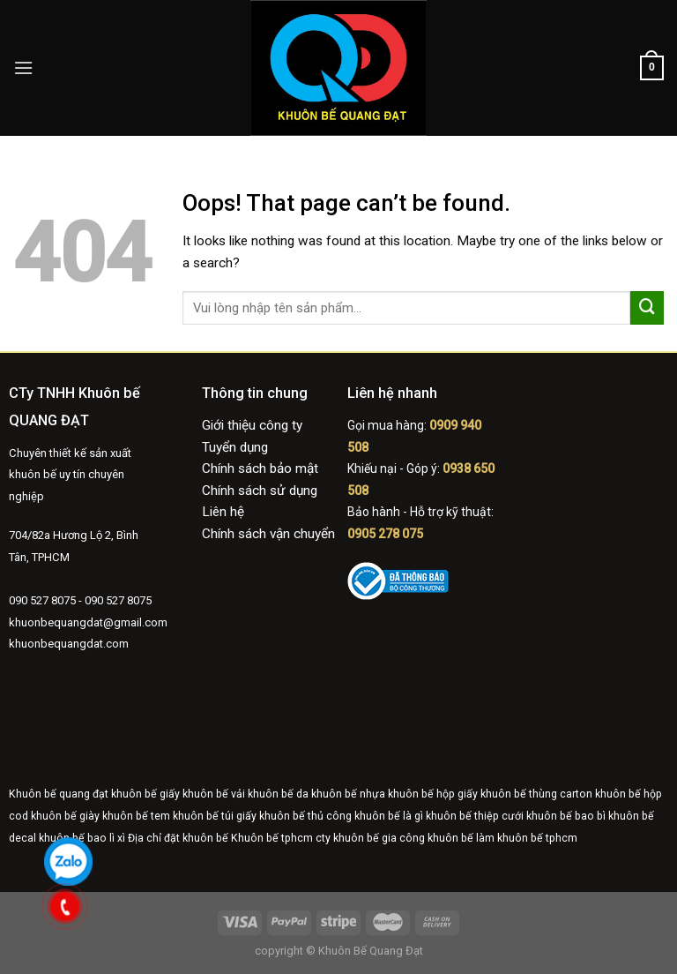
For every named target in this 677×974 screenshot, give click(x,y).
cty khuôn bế (347, 838)
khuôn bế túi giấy (215, 816)
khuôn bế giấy (145, 794)
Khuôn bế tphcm (272, 838)
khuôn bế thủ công (305, 816)
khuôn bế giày (65, 816)
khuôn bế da (278, 794)
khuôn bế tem (136, 816)
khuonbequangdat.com (69, 643)
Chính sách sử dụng (259, 490)
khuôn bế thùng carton (536, 794)
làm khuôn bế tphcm (526, 838)
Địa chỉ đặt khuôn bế (178, 838)
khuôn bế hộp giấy (433, 794)
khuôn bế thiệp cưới (475, 816)
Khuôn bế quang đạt (58, 794)
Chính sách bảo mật (260, 468)
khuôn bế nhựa (348, 794)
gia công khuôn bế (427, 838)
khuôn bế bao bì (566, 816)
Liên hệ (223, 512)
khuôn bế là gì (388, 816)
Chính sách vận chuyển (268, 534)
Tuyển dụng (235, 447)
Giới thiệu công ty (252, 425)
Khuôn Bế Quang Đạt (369, 950)
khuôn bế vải (213, 794)
